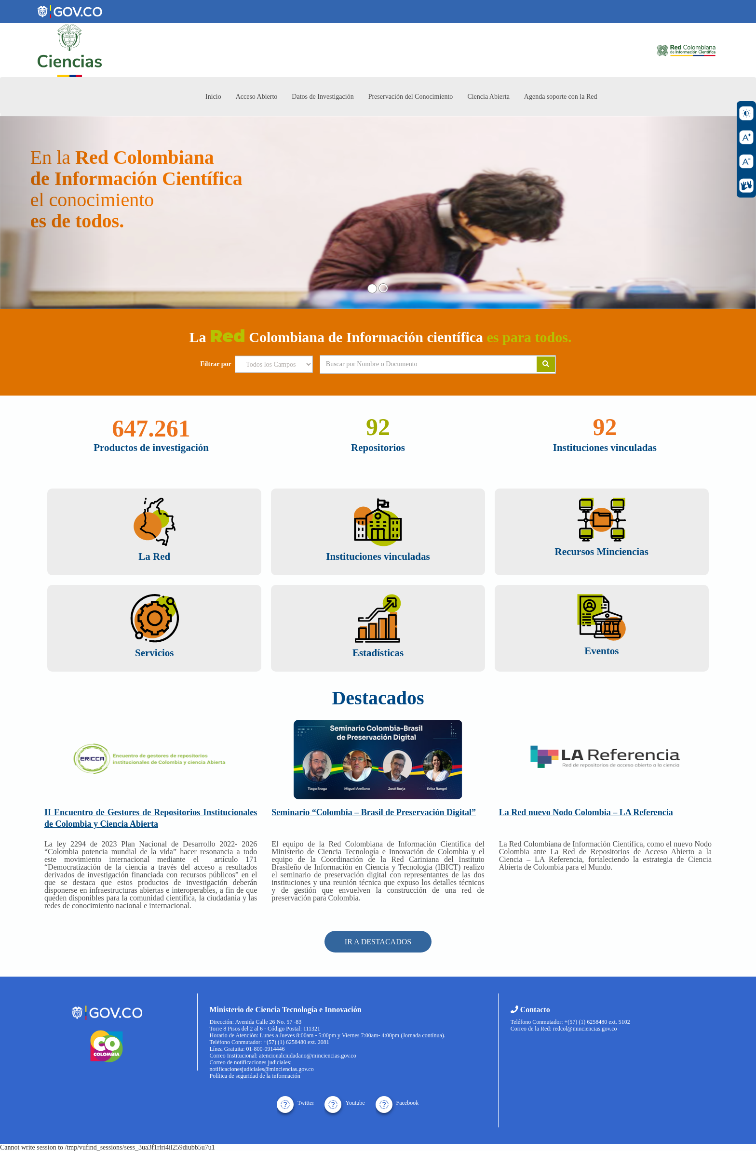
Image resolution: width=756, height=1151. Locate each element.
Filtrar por (215, 364)
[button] (56, 212)
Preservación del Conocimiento (410, 96)
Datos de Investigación (322, 96)
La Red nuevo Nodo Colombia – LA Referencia (586, 812)
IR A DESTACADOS (378, 942)
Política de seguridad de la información (255, 1075)
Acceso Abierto (257, 96)
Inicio (213, 96)
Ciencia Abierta (488, 96)
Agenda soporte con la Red (560, 96)
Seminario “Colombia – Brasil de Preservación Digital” (373, 812)
